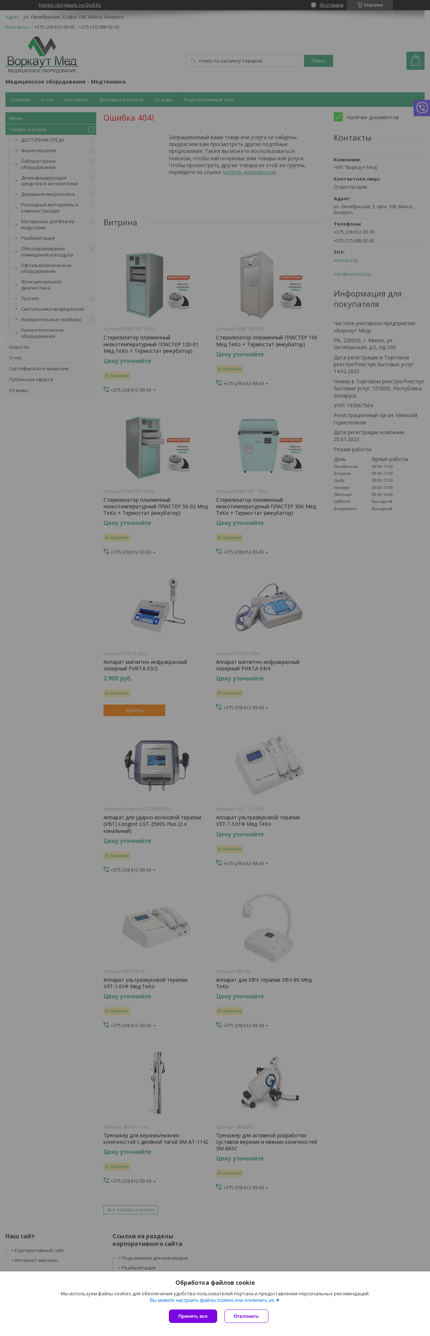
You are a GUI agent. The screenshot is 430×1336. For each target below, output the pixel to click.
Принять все (193, 1316)
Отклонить (246, 1316)
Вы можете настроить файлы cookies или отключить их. (212, 1300)
